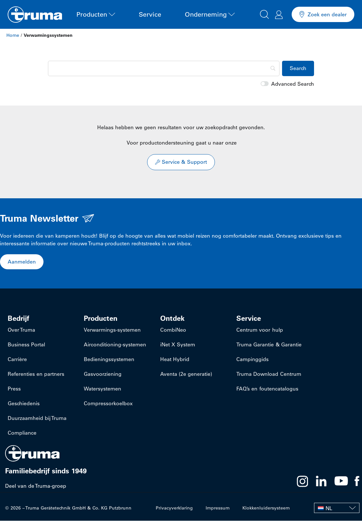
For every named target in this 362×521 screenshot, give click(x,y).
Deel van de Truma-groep (35, 486)
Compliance (22, 433)
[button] (264, 13)
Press (14, 389)
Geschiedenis (24, 403)
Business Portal (26, 345)
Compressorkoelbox (108, 403)
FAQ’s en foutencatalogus (267, 389)
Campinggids (252, 359)
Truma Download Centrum (268, 374)
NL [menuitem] (329, 508)
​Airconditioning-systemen (115, 345)
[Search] (163, 68)
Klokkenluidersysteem (266, 508)
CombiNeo (173, 330)
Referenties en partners (36, 374)
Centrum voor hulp (259, 330)
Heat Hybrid (174, 359)
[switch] (265, 84)
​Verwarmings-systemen (112, 330)
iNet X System (177, 345)
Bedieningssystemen (109, 359)
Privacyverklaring (174, 508)
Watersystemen (102, 389)
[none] (336, 508)
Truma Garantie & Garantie (268, 345)
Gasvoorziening (103, 374)
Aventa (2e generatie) (186, 374)
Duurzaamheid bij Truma (37, 418)
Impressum (218, 508)
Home (12, 35)
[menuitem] (336, 508)
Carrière (17, 359)
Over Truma (21, 330)
